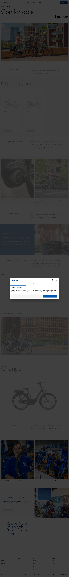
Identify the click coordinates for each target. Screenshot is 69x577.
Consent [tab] (18, 283)
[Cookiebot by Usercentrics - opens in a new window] (53, 280)
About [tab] (50, 283)
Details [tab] (34, 283)
